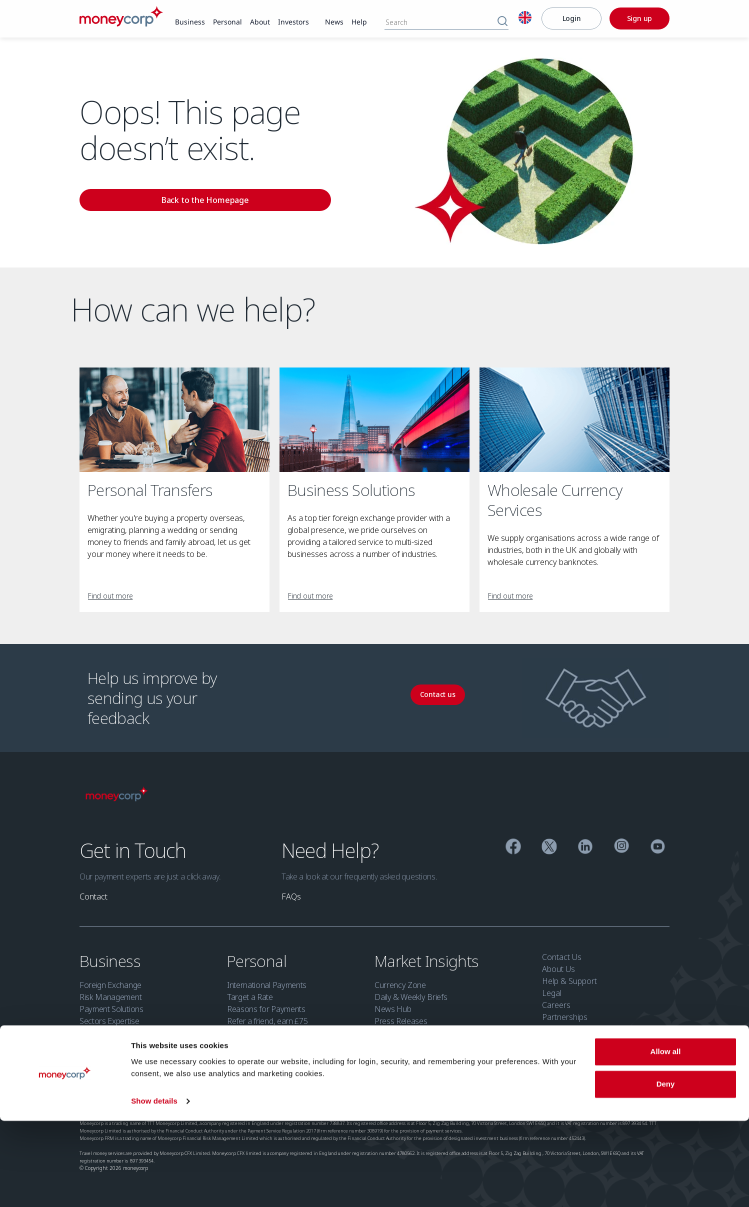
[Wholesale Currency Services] (575, 420)
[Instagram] (622, 847)
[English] (525, 19)
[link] (190, 22)
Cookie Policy (242, 1091)
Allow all (665, 1138)
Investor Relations (574, 1053)
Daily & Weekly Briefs (410, 997)
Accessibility (286, 1091)
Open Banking (432, 1091)
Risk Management (111, 997)
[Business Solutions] (375, 420)
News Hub (392, 1009)
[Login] (572, 19)
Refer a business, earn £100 (127, 1045)
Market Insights (428, 961)
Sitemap (474, 1091)
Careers (556, 1005)
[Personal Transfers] (175, 420)
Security (390, 1091)
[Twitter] (549, 847)
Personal (258, 961)
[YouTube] (658, 847)
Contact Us (562, 957)
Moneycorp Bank (573, 1029)
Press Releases (401, 1021)
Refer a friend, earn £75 (267, 1021)
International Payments (266, 985)
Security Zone (567, 1041)
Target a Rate (250, 997)
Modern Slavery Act (341, 1091)
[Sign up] (640, 19)
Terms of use (151, 1091)
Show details (154, 1187)
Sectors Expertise (110, 1021)
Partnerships (565, 1017)
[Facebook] (513, 847)
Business (112, 961)
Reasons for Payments (266, 1009)
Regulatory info (102, 1091)
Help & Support (569, 981)
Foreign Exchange (111, 985)
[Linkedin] (585, 847)
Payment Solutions (112, 1009)
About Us (558, 969)
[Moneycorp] (121, 23)
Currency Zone (400, 985)
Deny (665, 1170)
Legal (552, 993)
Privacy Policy (196, 1091)
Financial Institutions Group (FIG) (135, 1033)
